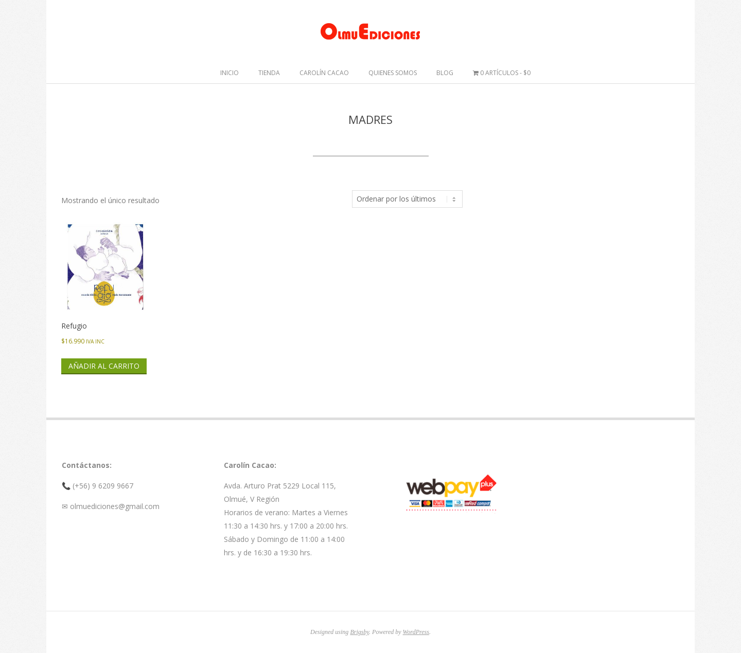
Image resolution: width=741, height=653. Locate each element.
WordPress (416, 632)
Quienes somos (392, 72)
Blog (444, 72)
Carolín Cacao (324, 72)
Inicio (229, 72)
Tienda (269, 72)
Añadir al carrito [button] (103, 366)
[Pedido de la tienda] (407, 199)
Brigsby (359, 632)
